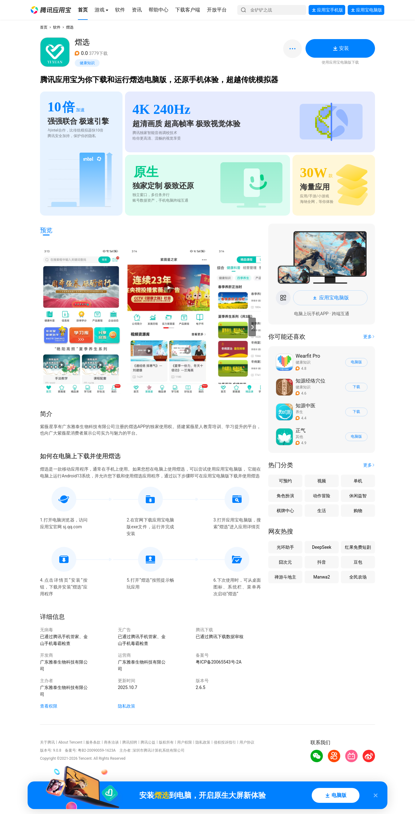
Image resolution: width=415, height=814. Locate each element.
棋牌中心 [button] (285, 510)
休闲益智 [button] (358, 495)
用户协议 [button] (246, 742)
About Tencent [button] (70, 742)
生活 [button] (321, 510)
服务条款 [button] (93, 742)
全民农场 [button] (358, 577)
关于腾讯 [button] (47, 742)
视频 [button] (321, 480)
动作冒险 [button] (321, 495)
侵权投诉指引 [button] (225, 742)
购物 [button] (358, 510)
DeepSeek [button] (321, 547)
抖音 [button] (321, 562)
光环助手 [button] (285, 547)
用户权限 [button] (184, 742)
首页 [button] (43, 27)
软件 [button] (56, 27)
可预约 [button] (285, 480)
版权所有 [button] (166, 742)
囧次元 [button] (285, 562)
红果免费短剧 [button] (358, 547)
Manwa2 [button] (321, 577)
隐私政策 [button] (126, 706)
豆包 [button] (358, 562)
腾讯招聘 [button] (129, 742)
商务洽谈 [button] (111, 742)
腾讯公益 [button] (148, 742)
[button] (51, 10)
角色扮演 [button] (285, 495)
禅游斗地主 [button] (285, 577)
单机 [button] (358, 480)
